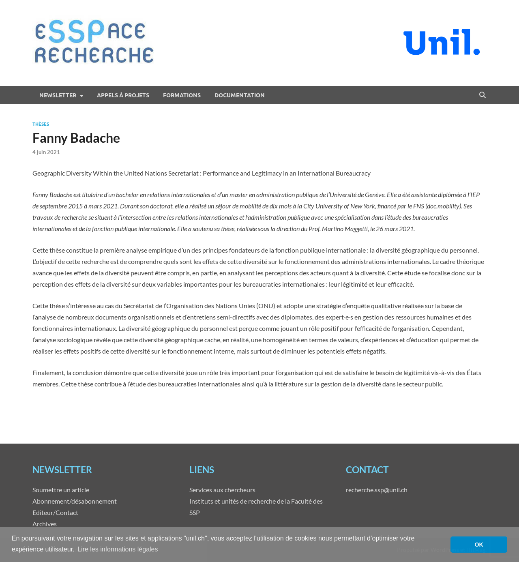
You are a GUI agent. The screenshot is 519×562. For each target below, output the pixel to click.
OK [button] (478, 544)
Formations (182, 95)
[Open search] (482, 95)
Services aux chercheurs (222, 489)
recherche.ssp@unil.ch (376, 489)
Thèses (40, 124)
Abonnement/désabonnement (74, 501)
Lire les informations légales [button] (117, 549)
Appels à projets (123, 95)
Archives (44, 524)
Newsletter (57, 95)
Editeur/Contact (55, 512)
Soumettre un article (60, 489)
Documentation (239, 95)
